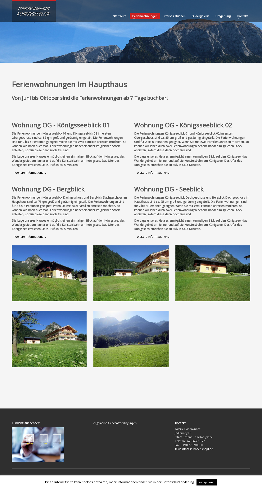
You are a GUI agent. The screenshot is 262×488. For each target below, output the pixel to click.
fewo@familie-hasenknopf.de (194, 449)
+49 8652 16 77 (196, 441)
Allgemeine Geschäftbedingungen (115, 423)
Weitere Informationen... (30, 173)
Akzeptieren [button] (206, 482)
